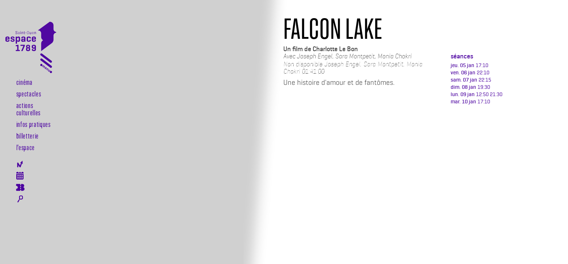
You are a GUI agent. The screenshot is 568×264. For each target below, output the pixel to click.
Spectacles (28, 93)
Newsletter (20, 164)
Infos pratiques (33, 124)
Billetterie (27, 135)
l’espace (25, 147)
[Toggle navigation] (46, 64)
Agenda (20, 176)
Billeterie (20, 187)
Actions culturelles (28, 109)
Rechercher (20, 199)
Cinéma (24, 82)
